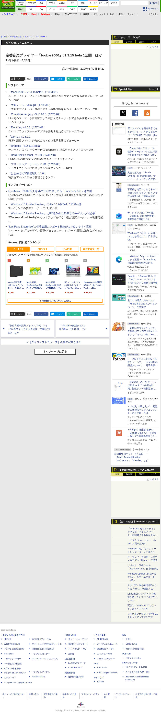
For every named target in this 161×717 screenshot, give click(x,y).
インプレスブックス (41, 672)
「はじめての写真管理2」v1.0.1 (27, 173)
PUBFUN (126, 654)
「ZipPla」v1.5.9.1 (19, 136)
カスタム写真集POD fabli (137, 672)
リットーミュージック (78, 639)
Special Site (125, 89)
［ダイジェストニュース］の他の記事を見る (55, 342)
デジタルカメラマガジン (15, 673)
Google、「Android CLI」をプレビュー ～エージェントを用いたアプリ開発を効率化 (142, 279)
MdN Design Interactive (107, 673)
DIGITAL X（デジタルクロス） (45, 659)
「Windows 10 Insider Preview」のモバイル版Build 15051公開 (44, 204)
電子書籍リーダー (92, 249)
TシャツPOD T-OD (77, 649)
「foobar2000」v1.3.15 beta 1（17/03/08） (33, 92)
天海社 (129, 639)
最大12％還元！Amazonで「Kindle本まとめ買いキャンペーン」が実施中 (142, 303)
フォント (131, 14)
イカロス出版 (99, 635)
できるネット (10, 677)
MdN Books (102, 668)
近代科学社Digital (75, 677)
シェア (43, 79)
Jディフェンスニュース (107, 644)
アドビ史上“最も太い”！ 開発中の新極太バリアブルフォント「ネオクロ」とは (142, 409)
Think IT (7, 639)
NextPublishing (38, 677)
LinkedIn (92, 79)
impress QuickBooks (135, 649)
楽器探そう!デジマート (78, 644)
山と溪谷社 (70, 659)
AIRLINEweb (102, 639)
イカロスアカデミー (106, 659)
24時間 (129, 42)
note (76, 79)
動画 (121, 14)
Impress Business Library (43, 649)
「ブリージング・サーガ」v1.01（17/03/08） (35, 164)
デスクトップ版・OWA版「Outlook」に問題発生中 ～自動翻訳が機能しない (142, 215)
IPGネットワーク (130, 663)
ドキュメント (100, 14)
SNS (112, 14)
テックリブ (99, 677)
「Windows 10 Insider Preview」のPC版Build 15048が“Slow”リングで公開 (51, 213)
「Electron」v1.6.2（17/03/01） (27, 127)
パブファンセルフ (133, 658)
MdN (96, 664)
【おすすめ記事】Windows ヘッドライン (138, 522)
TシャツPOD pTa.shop (136, 667)
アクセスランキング (129, 37)
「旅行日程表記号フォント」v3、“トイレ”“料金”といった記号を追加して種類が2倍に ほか (29, 329)
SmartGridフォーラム (41, 639)
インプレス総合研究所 (14, 649)
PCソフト (43, 249)
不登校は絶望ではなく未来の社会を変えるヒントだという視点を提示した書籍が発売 (142, 192)
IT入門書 (67, 249)
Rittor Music (70, 635)
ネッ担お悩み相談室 (13, 664)
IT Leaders (8, 654)
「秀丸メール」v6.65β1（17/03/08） (30, 105)
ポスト (19, 79)
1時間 (117, 42)
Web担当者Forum (12, 644)
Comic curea (131, 644)
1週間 (141, 42)
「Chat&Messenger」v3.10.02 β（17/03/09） (35, 114)
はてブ (59, 79)
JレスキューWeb (104, 654)
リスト (29, 79)
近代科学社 (70, 673)
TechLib (100, 682)
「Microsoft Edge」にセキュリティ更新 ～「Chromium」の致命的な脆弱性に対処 (142, 259)
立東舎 (71, 654)
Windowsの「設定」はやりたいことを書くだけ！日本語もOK (142, 236)
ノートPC (18, 249)
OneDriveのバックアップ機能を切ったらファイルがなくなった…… (142, 597)
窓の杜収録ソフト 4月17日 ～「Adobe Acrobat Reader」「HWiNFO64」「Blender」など (131, 457)
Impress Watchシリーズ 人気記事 (136, 469)
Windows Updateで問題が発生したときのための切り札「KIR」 (141, 577)
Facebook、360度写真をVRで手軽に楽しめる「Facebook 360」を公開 (50, 191)
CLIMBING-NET (75, 668)
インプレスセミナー (41, 654)
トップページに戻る (55, 351)
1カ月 (154, 42)
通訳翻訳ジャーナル (106, 649)
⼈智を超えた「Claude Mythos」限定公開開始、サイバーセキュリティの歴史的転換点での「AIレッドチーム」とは (142, 179)
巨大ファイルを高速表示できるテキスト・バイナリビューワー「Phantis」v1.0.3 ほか (142, 131)
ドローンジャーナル (13, 659)
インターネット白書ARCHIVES (18, 682)
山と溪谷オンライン (77, 663)
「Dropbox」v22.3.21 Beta (24, 145)
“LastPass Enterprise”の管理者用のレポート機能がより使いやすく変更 (50, 226)
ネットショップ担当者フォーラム (47, 644)
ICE (124, 635)
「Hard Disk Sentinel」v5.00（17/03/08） (32, 155)
